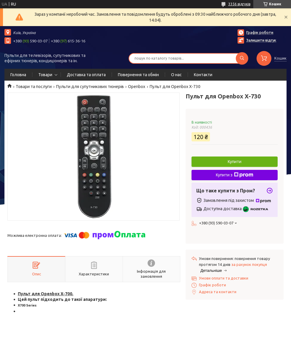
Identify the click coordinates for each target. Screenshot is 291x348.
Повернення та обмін (138, 75)
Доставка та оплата (86, 75)
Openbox (136, 86)
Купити (234, 161)
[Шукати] (242, 58)
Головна (18, 75)
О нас (176, 75)
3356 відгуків (239, 4)
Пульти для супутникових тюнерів (90, 86)
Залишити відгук (261, 40)
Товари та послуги (34, 86)
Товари (45, 75)
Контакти (203, 75)
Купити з (234, 175)
